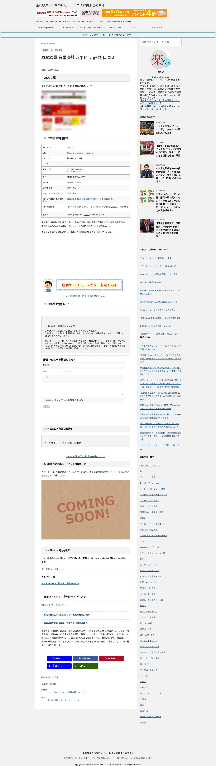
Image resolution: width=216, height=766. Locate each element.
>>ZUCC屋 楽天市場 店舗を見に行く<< (85, 296)
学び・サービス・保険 (149, 658)
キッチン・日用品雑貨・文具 (152, 652)
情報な (143, 681)
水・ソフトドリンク (148, 641)
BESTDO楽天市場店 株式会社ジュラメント (159, 302)
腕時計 (143, 518)
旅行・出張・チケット (149, 646)
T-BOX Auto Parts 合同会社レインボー (156, 326)
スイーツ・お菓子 (148, 617)
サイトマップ (135, 27)
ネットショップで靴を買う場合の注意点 (60, 583)
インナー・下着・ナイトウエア (153, 495)
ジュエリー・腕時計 (148, 611)
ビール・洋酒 (146, 623)
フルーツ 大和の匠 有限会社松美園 (156, 258)
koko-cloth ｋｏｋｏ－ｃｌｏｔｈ (63, 700)
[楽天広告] (68, 15)
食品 (142, 559)
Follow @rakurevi (160, 77)
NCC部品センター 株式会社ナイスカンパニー (160, 334)
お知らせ (144, 687)
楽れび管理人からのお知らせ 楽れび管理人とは (66, 615)
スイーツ (144, 676)
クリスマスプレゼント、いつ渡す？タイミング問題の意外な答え (168, 129)
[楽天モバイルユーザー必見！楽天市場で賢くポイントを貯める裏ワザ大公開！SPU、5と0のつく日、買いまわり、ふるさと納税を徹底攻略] (147, 202)
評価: (45, 371)
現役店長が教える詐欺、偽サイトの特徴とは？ (65, 623)
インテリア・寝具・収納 (150, 576)
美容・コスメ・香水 (148, 506)
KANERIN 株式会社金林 (150, 282)
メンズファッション (148, 541)
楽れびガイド (68, 27)
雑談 (142, 705)
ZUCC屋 (70, 147)
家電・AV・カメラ (148, 582)
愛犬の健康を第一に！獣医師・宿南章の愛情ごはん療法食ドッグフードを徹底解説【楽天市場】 (160, 436)
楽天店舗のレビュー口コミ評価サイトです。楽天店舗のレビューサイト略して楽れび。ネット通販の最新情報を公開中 (108, 733)
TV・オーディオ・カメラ (151, 483)
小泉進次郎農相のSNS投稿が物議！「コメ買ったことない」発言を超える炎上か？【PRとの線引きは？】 (168, 175)
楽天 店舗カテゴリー (112, 27)
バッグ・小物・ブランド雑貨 (152, 489)
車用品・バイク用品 (148, 588)
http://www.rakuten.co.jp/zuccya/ (80, 153)
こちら (113, 207)
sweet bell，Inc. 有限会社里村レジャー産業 (159, 274)
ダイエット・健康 (148, 594)
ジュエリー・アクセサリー (151, 477)
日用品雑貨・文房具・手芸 (151, 512)
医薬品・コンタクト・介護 (151, 600)
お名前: (46, 365)
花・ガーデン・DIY (148, 565)
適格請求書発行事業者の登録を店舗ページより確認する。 (90, 199)
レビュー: (47, 377)
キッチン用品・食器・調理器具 (153, 535)
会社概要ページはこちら (52, 569)
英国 (143, 606)
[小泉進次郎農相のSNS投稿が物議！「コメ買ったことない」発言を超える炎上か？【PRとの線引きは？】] (147, 176)
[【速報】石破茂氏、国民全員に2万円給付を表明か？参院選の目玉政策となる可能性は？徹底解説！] (147, 231)
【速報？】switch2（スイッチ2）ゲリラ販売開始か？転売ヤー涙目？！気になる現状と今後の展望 (169, 151)
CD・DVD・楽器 (147, 635)
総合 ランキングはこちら (53, 605)
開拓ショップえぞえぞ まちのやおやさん (157, 310)
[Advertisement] (85, 258)
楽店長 (53, 684)
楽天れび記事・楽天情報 (90, 27)
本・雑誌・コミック (148, 670)
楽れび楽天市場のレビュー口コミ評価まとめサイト (72, 5)
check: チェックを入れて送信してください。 (66, 400)
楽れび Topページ (45, 27)
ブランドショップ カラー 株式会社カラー (159, 266)
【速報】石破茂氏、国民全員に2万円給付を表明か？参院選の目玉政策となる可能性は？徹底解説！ (168, 230)
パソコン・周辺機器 (148, 530)
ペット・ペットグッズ (149, 570)
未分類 (143, 722)
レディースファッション (150, 465)
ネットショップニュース (150, 693)
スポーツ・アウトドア (149, 500)
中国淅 (143, 699)
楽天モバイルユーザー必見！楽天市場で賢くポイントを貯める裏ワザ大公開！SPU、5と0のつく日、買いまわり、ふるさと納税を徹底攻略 (160, 383)
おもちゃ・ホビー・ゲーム (151, 547)
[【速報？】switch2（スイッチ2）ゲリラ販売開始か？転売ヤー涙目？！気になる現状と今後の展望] (147, 153)
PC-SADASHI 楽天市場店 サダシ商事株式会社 (160, 318)
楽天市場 (54, 677)
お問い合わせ (157, 27)
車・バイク (145, 664)
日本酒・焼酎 (146, 629)
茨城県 (44, 677)
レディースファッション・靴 (152, 553)
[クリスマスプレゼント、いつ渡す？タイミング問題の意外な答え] (147, 134)
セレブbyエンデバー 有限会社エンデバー (67, 692)
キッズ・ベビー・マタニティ (152, 524)
